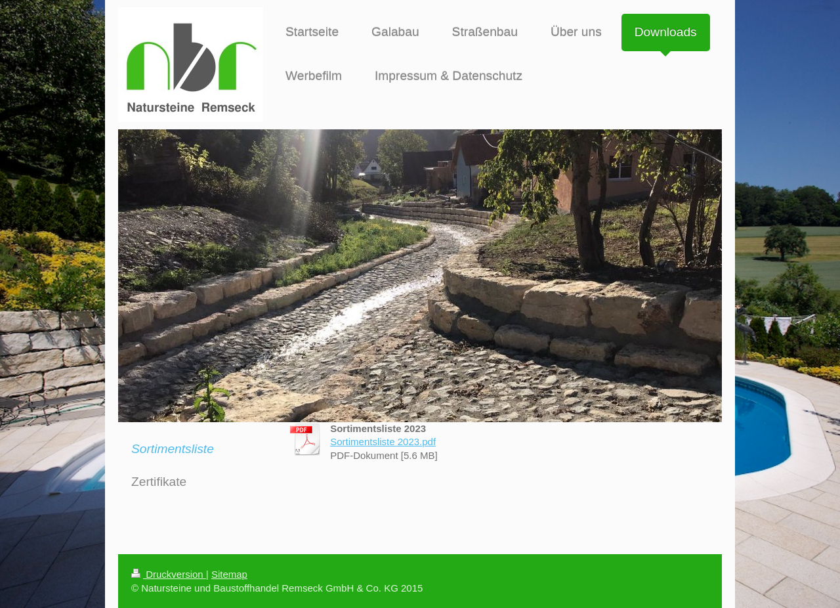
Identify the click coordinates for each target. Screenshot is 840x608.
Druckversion (168, 574)
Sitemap (229, 574)
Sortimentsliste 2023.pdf (383, 441)
